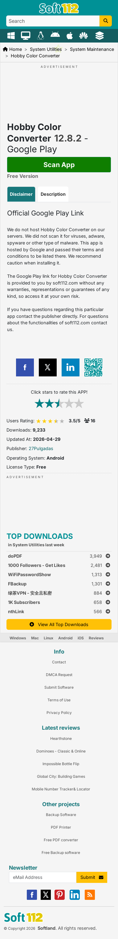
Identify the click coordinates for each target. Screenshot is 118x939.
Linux (48, 638)
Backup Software (61, 814)
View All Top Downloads (59, 624)
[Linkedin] (75, 898)
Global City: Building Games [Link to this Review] (61, 776)
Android (65, 638)
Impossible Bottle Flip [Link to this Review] (61, 763)
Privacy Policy (59, 712)
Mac (35, 638)
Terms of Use (59, 700)
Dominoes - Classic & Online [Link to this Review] (61, 751)
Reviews (96, 638)
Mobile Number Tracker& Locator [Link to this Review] (61, 789)
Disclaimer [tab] (21, 194)
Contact (59, 662)
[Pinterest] (60, 898)
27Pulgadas (41, 448)
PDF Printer (61, 827)
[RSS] (90, 898)
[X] (46, 898)
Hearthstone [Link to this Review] (61, 738)
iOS (81, 638)
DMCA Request (59, 674)
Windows (18, 638)
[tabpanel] (59, 271)
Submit (91, 877)
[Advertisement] (62, 87)
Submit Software (59, 687)
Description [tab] (53, 194)
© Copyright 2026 (19, 928)
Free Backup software (61, 852)
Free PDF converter (61, 840)
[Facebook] (32, 898)
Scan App (59, 165)
